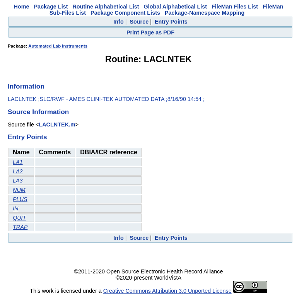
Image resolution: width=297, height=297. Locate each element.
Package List (51, 6)
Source (139, 22)
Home (21, 6)
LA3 (18, 181)
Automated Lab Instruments (57, 46)
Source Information (38, 112)
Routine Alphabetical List (105, 6)
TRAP (20, 227)
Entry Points (171, 22)
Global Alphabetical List (175, 6)
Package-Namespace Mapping (204, 13)
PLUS (20, 199)
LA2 (18, 171)
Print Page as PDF (150, 32)
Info (118, 22)
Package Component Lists (125, 13)
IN (15, 208)
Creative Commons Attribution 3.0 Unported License (167, 291)
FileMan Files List (235, 6)
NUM (19, 190)
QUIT (19, 218)
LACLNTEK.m (57, 124)
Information (26, 86)
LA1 (18, 162)
